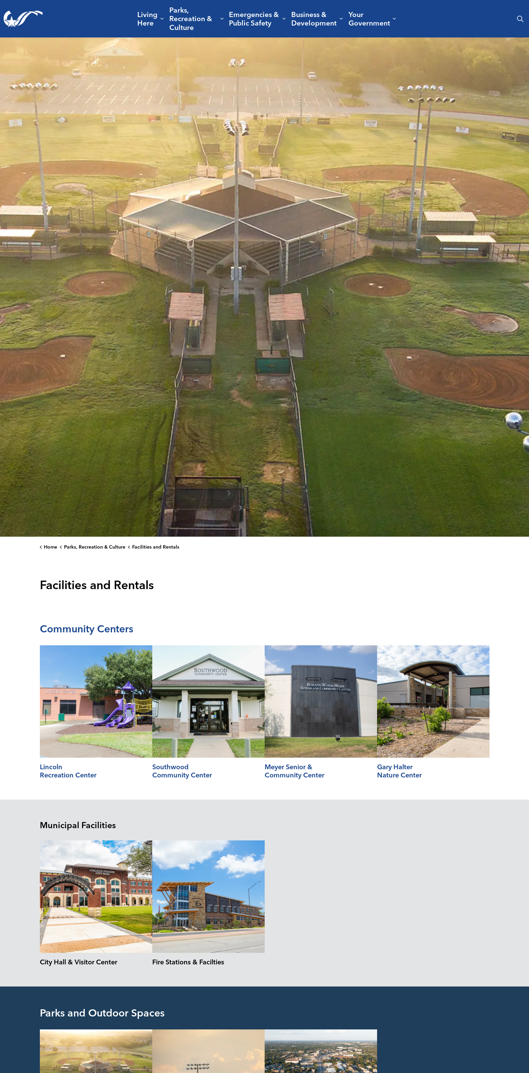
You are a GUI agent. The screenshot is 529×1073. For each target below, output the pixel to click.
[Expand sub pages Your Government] (394, 18)
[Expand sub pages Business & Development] (341, 18)
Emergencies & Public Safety (254, 18)
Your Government (369, 18)
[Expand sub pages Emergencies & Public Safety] (284, 18)
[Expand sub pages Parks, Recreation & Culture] (222, 18)
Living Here (147, 18)
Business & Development (314, 18)
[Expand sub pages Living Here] (162, 18)
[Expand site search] (520, 18)
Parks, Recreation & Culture (190, 18)
